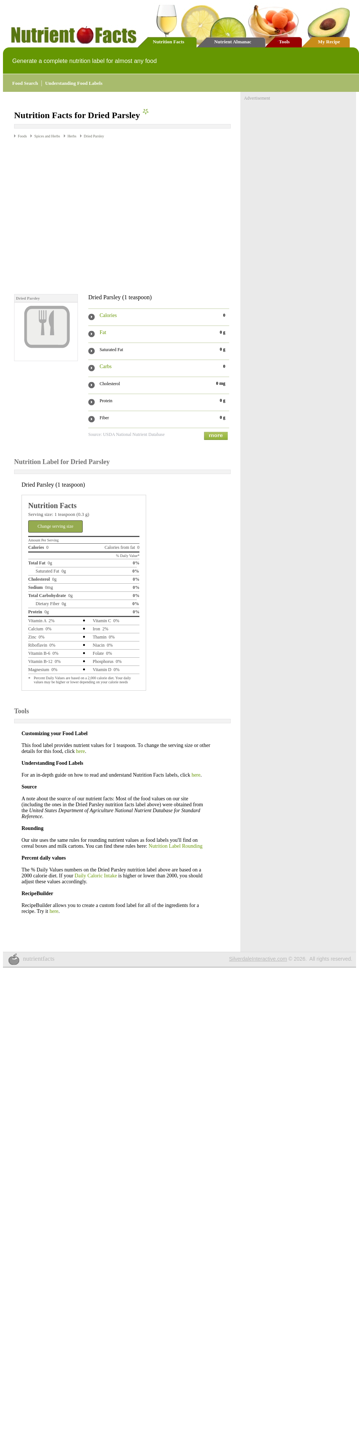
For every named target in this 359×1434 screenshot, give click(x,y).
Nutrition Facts (168, 41)
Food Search (25, 83)
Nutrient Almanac (232, 41)
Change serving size (55, 512)
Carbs (105, 352)
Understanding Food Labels (74, 83)
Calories (108, 301)
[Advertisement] (161, 201)
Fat (102, 318)
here (80, 737)
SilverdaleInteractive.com (258, 945)
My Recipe (329, 41)
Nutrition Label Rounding (175, 832)
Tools (284, 41)
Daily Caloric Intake (96, 861)
